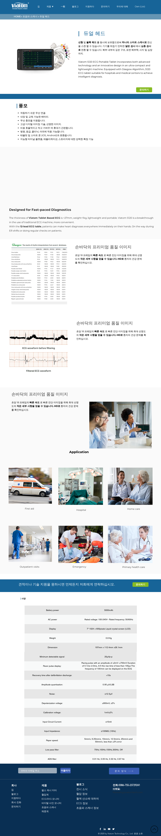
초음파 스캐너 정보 (87, 808)
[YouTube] (109, 829)
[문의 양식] (124, 771)
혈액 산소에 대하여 (87, 798)
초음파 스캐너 (30, 16)
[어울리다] (65, 770)
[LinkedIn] (104, 829)
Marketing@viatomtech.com (128, 792)
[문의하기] (144, 89)
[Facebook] (100, 829)
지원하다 (16, 798)
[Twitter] (113, 829)
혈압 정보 (82, 793)
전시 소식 (82, 789)
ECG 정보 (82, 803)
